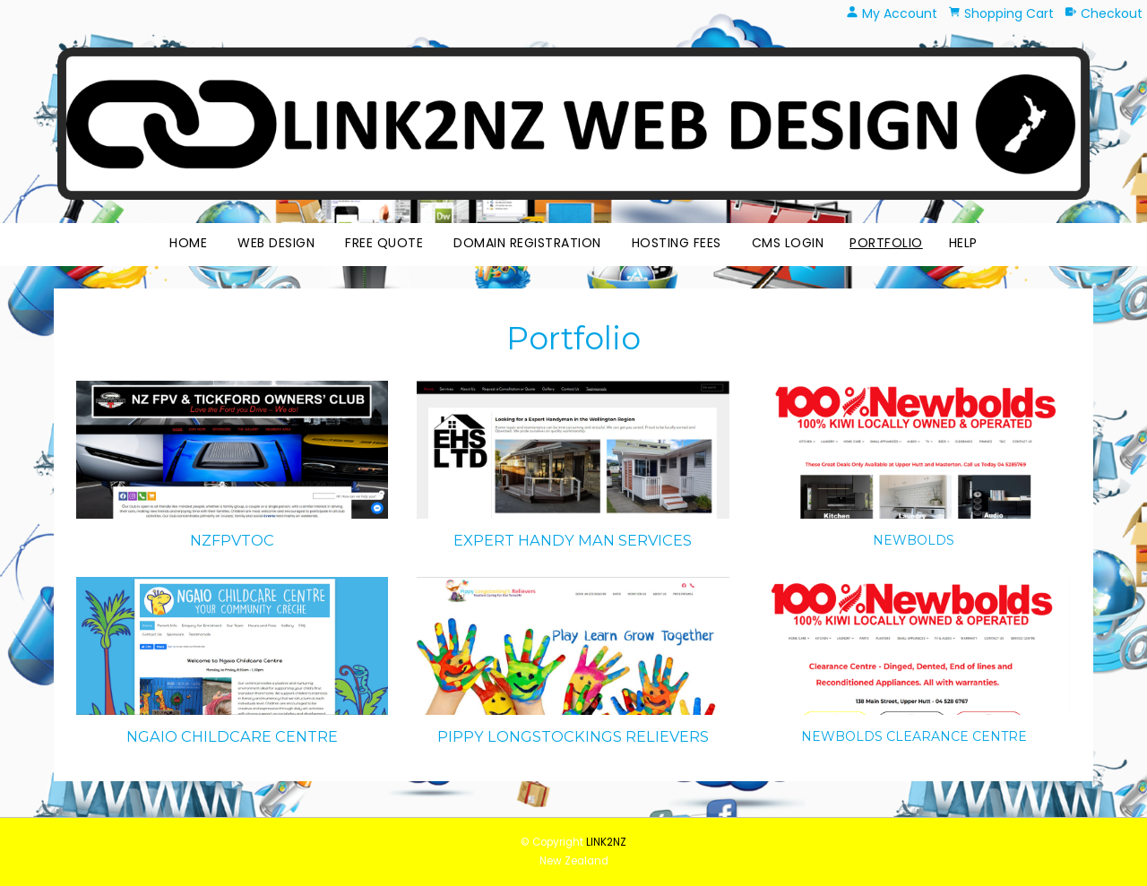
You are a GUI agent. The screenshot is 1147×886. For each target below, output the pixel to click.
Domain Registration (527, 243)
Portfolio (886, 243)
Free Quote (384, 243)
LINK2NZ (606, 842)
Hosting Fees (676, 243)
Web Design (276, 243)
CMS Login (788, 243)
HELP (963, 243)
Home (188, 243)
